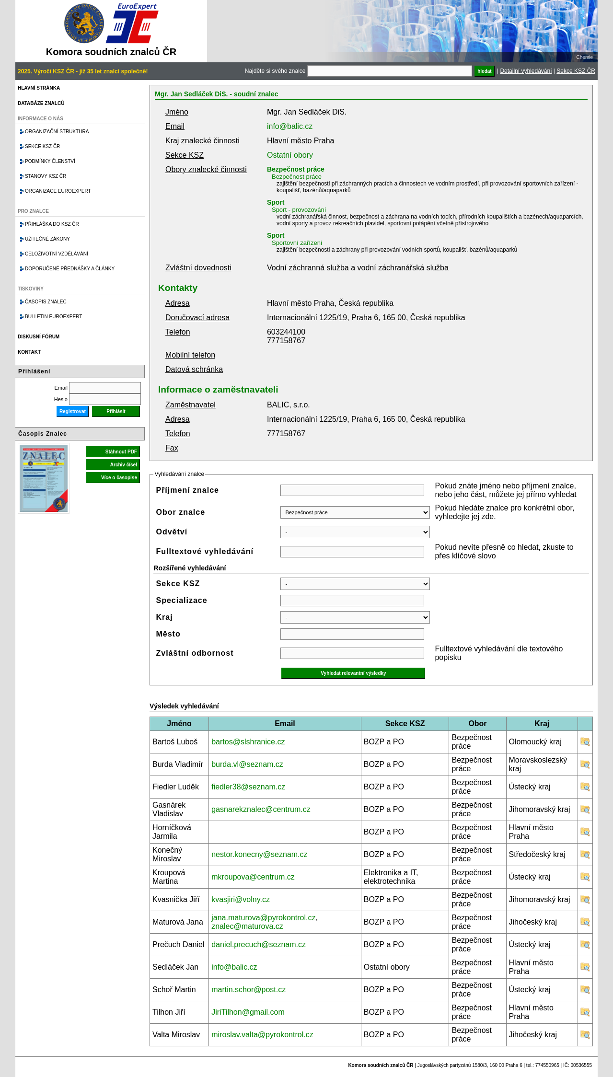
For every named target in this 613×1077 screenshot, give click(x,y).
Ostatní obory (290, 155)
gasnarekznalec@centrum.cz (261, 809)
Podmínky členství (50, 161)
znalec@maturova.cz (247, 926)
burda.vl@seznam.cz (247, 764)
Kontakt (29, 352)
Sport (276, 202)
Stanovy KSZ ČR (45, 176)
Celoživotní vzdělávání (56, 253)
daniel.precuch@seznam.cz (258, 944)
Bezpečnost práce (295, 169)
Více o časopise (119, 477)
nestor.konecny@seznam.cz (259, 854)
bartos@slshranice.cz (248, 742)
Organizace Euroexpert (58, 191)
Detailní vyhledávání (526, 71)
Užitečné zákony (47, 239)
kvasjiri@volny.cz (240, 899)
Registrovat (72, 411)
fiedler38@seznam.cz (248, 787)
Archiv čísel (123, 464)
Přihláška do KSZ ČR (52, 224)
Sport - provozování (299, 209)
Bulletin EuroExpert (53, 316)
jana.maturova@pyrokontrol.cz (263, 918)
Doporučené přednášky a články (70, 268)
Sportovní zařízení (297, 242)
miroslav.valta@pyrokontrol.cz (262, 1035)
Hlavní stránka (39, 88)
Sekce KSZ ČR (575, 71)
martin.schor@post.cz (248, 989)
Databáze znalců (41, 103)
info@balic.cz (289, 126)
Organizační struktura (57, 131)
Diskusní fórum (38, 336)
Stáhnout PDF (121, 451)
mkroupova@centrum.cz (253, 877)
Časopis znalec (46, 301)
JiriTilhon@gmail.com (248, 1012)
